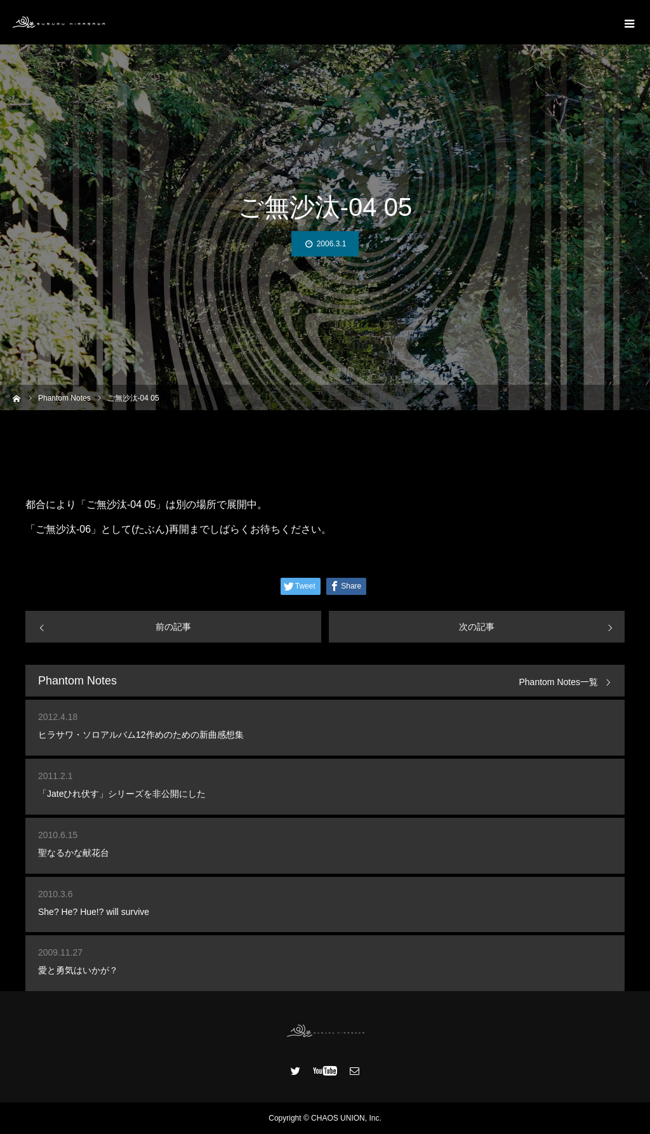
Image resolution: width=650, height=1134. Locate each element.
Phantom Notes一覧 (559, 682)
